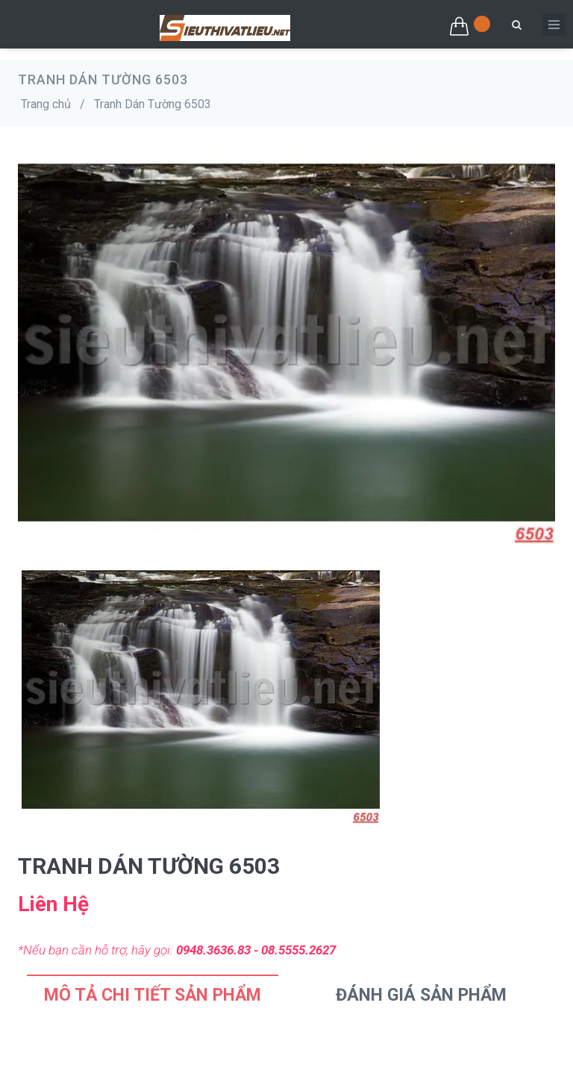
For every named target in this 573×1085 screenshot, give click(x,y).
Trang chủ (46, 104)
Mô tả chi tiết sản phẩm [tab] (152, 995)
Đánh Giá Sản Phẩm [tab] (421, 995)
